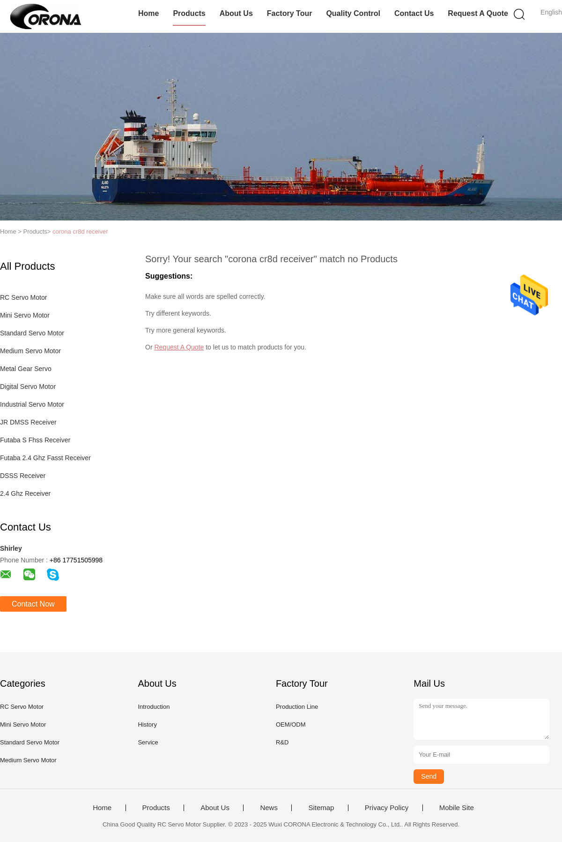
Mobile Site (456, 807)
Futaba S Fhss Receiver (35, 440)
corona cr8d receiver (80, 231)
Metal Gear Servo (26, 368)
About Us (236, 13)
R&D (282, 742)
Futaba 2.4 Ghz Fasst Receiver (45, 458)
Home (148, 13)
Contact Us (414, 13)
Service (148, 742)
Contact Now (33, 604)
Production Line (297, 706)
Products (189, 13)
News (269, 807)
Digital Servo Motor (28, 386)
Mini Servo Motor (25, 315)
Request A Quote (478, 13)
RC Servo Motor (23, 297)
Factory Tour (289, 13)
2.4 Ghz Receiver (25, 493)
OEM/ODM (291, 724)
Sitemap (321, 807)
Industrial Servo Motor (32, 404)
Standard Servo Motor (32, 333)
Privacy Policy (386, 807)
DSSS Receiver (22, 475)
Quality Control (353, 13)
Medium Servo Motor (30, 351)
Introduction (154, 706)
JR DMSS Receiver (28, 422)
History (147, 724)
